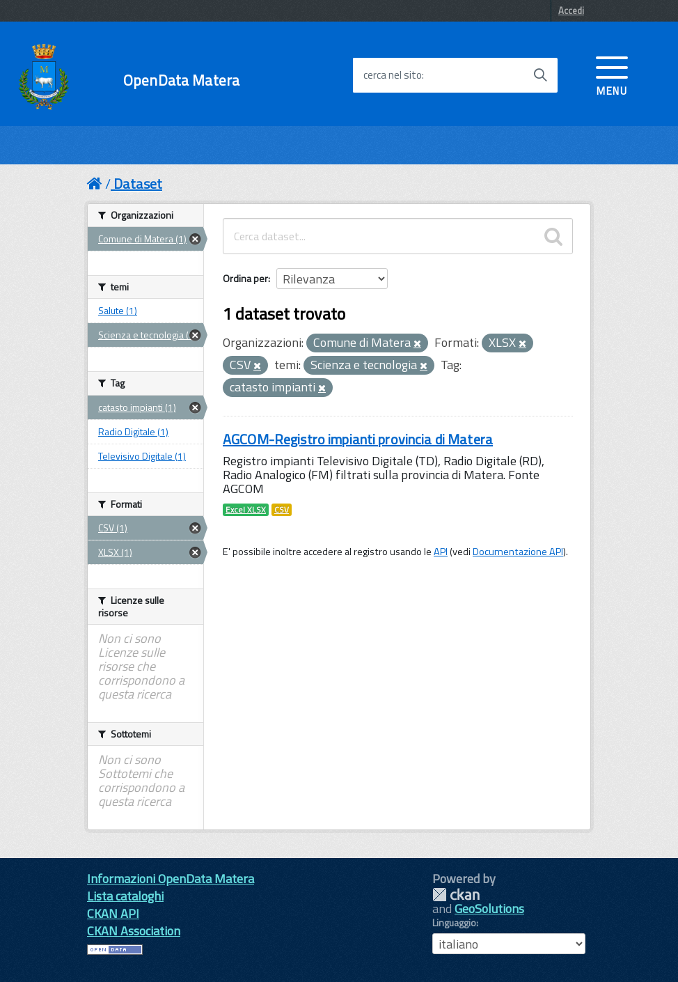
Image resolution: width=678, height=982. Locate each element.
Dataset (137, 183)
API (441, 551)
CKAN (456, 894)
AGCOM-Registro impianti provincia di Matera (358, 439)
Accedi (571, 10)
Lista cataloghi (125, 896)
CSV (281, 510)
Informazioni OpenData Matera (170, 878)
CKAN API (113, 913)
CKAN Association (133, 930)
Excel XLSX (246, 510)
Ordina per (245, 278)
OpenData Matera (181, 80)
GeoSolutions (489, 908)
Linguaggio (454, 923)
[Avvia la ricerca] (540, 75)
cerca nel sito (392, 75)
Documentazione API (518, 551)
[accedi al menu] (612, 74)
